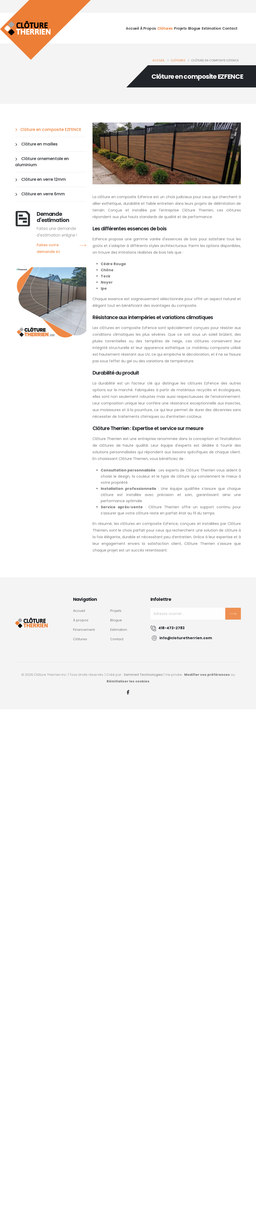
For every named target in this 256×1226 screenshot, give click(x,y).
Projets (180, 28)
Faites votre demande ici (61, 249)
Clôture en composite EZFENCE (48, 129)
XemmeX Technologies (143, 674)
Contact (230, 28)
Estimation (211, 28)
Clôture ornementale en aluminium (42, 161)
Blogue (194, 28)
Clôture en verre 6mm (40, 194)
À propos (148, 28)
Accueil (132, 28)
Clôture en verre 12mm (40, 179)
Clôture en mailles (36, 144)
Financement (84, 629)
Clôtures (165, 28)
